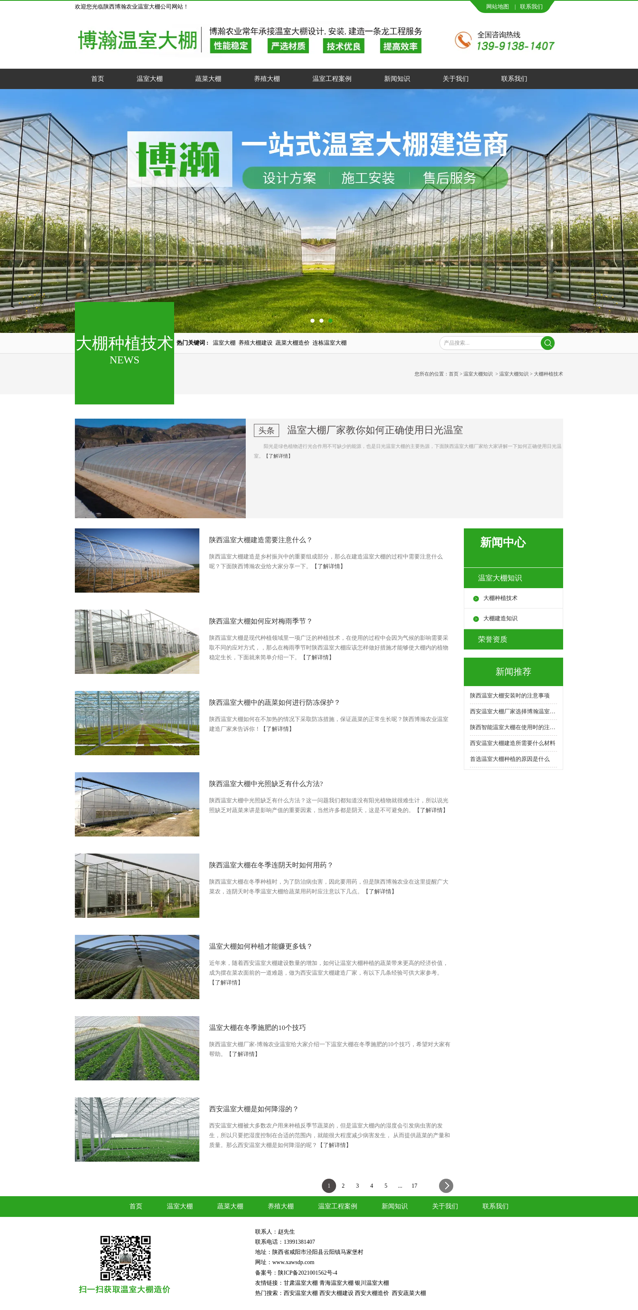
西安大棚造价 (372, 1293)
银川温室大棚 (372, 1283)
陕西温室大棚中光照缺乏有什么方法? (266, 784)
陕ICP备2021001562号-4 (307, 1273)
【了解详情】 (278, 456)
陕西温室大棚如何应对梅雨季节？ (261, 621)
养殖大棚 (267, 78)
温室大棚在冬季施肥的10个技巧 (257, 1028)
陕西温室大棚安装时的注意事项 (510, 696)
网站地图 (497, 7)
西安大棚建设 (336, 1293)
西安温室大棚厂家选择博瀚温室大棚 (513, 711)
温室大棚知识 (478, 374)
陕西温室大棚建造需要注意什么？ (261, 540)
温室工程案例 (332, 78)
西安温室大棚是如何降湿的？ (254, 1109)
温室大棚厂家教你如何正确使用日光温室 (375, 430)
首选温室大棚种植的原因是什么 (510, 759)
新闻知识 (397, 78)
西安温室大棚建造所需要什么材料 (512, 743)
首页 (97, 78)
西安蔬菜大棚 (409, 1293)
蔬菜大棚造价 (292, 343)
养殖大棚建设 (255, 343)
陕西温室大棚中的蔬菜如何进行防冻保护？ (275, 702)
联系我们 (531, 7)
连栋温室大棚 (329, 343)
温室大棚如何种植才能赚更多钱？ (261, 946)
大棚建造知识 (500, 618)
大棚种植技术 (500, 598)
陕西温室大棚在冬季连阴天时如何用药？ (271, 865)
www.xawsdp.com (294, 1262)
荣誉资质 (492, 639)
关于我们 (456, 78)
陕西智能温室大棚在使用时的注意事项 (513, 727)
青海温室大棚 (336, 1283)
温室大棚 (150, 78)
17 (414, 1186)
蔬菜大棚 (208, 78)
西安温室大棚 (301, 1293)
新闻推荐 (513, 672)
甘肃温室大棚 (301, 1283)
